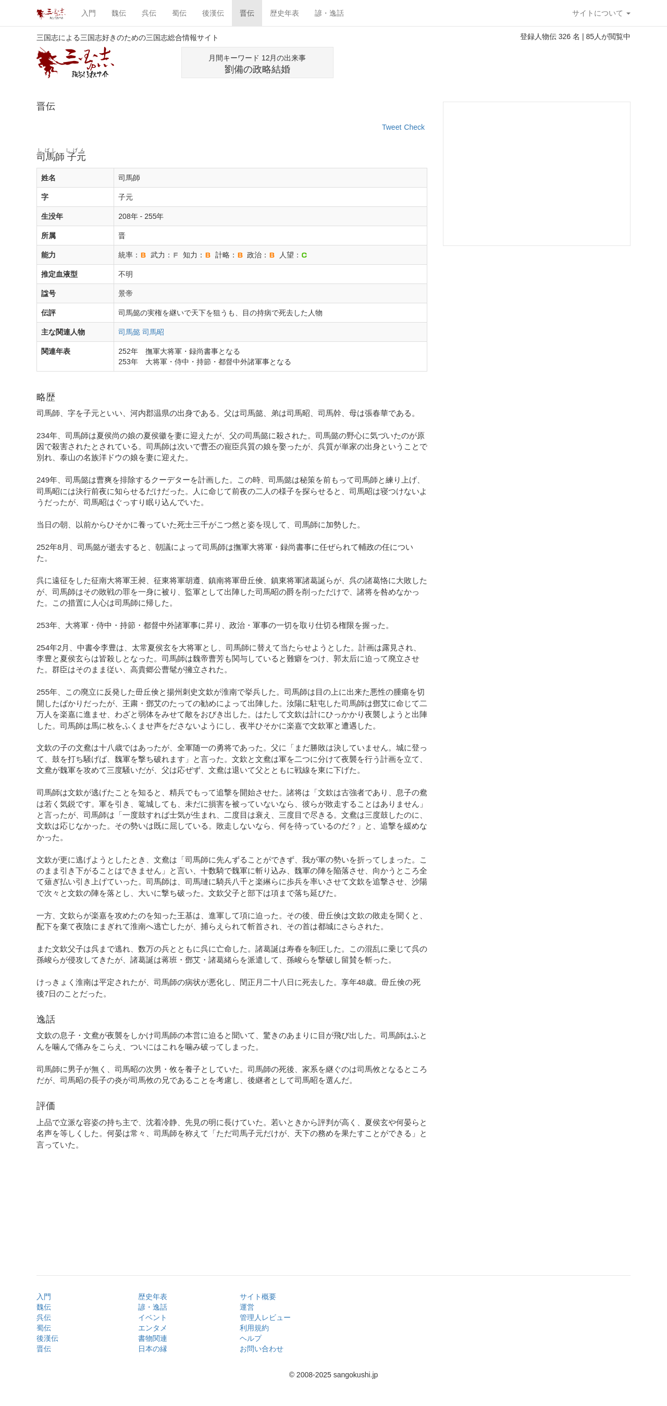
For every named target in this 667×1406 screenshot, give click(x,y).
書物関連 (152, 1338)
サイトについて (601, 13)
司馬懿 (129, 332)
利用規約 (254, 1328)
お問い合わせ (261, 1349)
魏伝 (119, 13)
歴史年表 (284, 13)
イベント (152, 1317)
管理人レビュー (265, 1317)
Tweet (391, 127)
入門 (88, 13)
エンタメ (152, 1328)
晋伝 (247, 13)
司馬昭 (153, 332)
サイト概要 (258, 1296)
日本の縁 (152, 1349)
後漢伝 (213, 13)
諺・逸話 (329, 13)
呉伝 (149, 13)
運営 (247, 1307)
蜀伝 (179, 13)
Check (414, 127)
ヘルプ (251, 1338)
